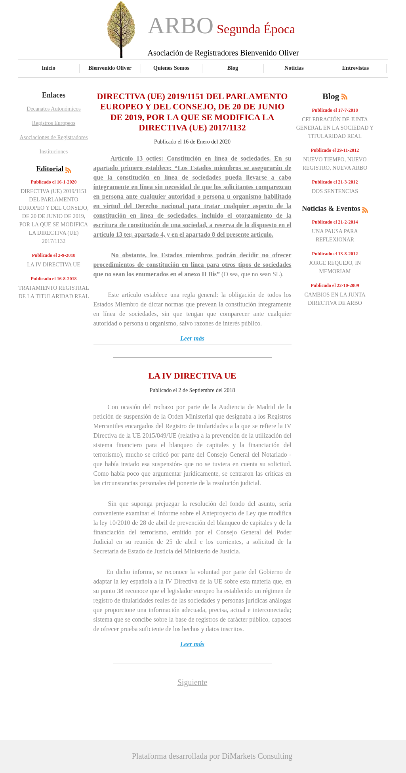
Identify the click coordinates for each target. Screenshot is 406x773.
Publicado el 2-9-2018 (54, 255)
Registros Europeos (53, 123)
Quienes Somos (171, 68)
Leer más (192, 338)
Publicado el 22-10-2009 (335, 285)
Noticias (293, 68)
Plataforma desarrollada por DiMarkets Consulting (212, 756)
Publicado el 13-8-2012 (335, 253)
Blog (232, 68)
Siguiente (192, 682)
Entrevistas (355, 68)
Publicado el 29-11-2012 (335, 150)
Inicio (48, 68)
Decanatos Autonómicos (53, 109)
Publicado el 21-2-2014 (335, 222)
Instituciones (54, 152)
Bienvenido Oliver (110, 68)
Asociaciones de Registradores (54, 137)
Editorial (49, 169)
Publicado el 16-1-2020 (54, 182)
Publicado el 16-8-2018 (54, 278)
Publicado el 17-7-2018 (335, 110)
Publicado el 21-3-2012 (335, 182)
